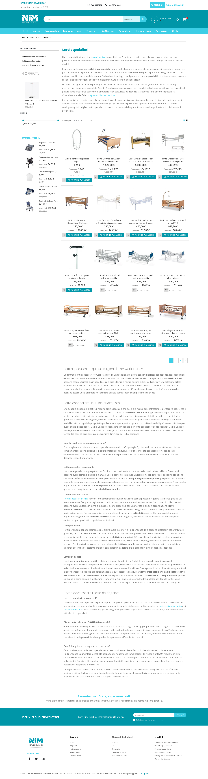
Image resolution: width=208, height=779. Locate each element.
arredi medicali (99, 57)
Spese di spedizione (163, 749)
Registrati (73, 745)
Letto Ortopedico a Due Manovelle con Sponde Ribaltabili (173, 161)
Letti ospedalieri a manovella (34, 56)
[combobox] (95, 19)
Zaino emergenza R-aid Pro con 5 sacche (42, 100)
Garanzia (116, 749)
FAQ (113, 745)
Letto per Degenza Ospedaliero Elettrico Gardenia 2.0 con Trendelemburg (76, 224)
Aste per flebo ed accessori (33, 65)
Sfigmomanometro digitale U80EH (48, 142)
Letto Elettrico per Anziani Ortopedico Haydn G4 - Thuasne (108, 161)
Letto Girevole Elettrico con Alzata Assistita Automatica (141, 160)
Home (24, 38)
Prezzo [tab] (23, 113)
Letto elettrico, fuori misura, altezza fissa (172, 276)
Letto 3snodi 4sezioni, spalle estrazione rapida (141, 276)
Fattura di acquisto (119, 755)
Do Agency (144, 773)
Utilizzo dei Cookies (162, 759)
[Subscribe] (180, 715)
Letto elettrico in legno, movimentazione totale (141, 331)
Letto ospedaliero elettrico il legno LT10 (173, 221)
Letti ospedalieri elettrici (32, 61)
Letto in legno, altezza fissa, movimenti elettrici (76, 331)
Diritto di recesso (119, 752)
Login (72, 742)
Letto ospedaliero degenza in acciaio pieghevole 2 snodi (141, 221)
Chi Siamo (116, 742)
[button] (177, 19)
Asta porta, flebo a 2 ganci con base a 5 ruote (77, 276)
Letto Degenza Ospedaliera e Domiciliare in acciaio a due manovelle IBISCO (109, 223)
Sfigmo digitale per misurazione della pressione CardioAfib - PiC (48, 186)
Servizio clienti (75, 755)
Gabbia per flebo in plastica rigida (77, 160)
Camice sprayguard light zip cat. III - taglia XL (48, 171)
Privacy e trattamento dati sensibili (168, 755)
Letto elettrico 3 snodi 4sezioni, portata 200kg (109, 331)
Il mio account (75, 749)
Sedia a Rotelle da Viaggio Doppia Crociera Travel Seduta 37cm (48, 201)
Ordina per (66, 120)
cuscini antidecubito (73, 609)
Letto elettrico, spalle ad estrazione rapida (109, 276)
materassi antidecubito (170, 606)
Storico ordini (75, 752)
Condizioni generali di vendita (166, 742)
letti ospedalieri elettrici (76, 498)
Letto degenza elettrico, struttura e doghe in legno (173, 331)
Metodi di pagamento (163, 745)
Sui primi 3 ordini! (174, 5)
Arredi (32, 37)
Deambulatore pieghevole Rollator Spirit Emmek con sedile (48, 157)
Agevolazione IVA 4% (163, 752)
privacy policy (159, 720)
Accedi (162, 20)
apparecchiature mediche (102, 95)
